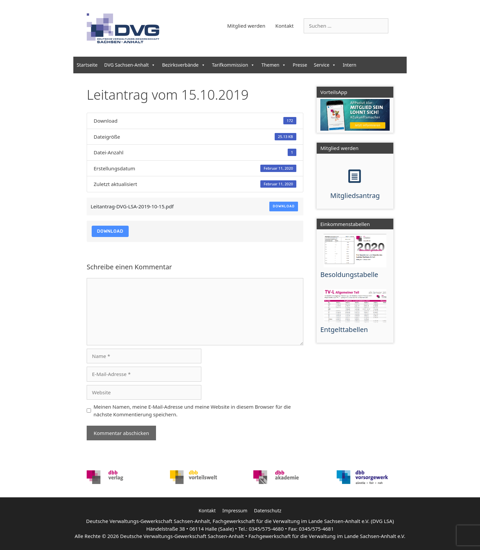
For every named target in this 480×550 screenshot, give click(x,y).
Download (284, 206)
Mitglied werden (246, 25)
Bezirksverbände (183, 65)
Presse (300, 65)
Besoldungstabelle (349, 274)
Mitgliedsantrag (355, 195)
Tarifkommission (233, 65)
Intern (349, 65)
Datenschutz (267, 510)
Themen (273, 65)
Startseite (87, 65)
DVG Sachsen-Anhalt (130, 65)
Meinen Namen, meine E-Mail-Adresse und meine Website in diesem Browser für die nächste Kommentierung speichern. (192, 410)
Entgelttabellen (344, 329)
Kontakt (284, 25)
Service (325, 65)
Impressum (234, 510)
